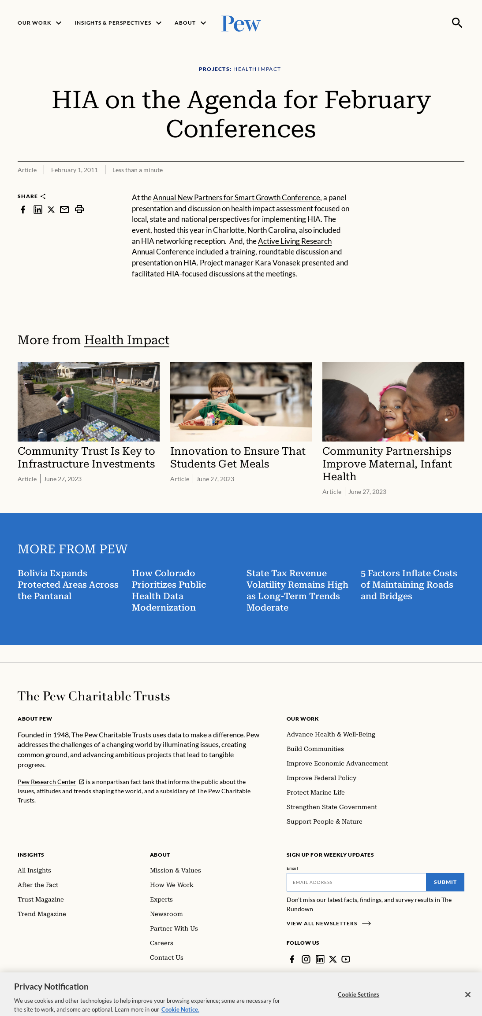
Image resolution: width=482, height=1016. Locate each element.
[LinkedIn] (320, 959)
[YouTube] (345, 959)
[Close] (468, 1004)
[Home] (94, 696)
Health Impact (126, 340)
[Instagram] (306, 959)
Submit (445, 882)
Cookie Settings (358, 1004)
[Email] (357, 882)
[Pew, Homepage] (241, 23)
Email (293, 868)
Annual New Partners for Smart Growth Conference (236, 197)
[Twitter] (333, 959)
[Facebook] (292, 959)
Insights (31, 854)
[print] (79, 209)
